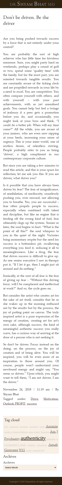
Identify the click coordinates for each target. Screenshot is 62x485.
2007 (6, 426)
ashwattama (42, 445)
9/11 (22, 450)
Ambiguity (33, 426)
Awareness (24, 426)
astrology (31, 445)
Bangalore (45, 432)
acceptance (13, 426)
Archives (9, 462)
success (32, 403)
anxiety (29, 450)
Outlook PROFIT (14, 403)
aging (31, 432)
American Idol (38, 450)
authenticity (33, 438)
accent (42, 426)
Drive (34, 399)
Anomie (52, 426)
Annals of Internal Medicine (16, 432)
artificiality (51, 439)
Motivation (50, 399)
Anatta (37, 432)
